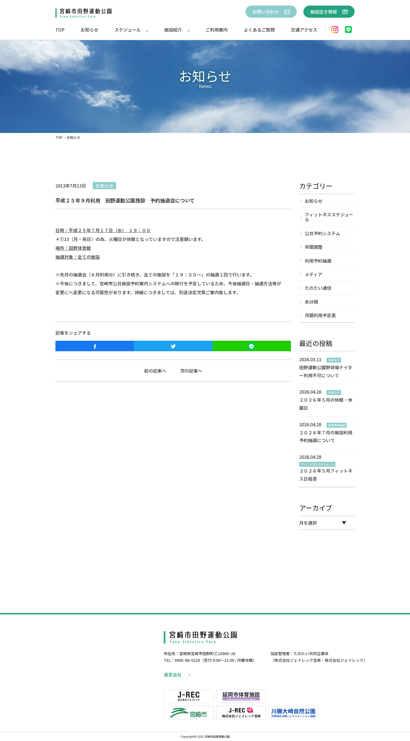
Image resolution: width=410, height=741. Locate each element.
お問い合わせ (271, 11)
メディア (313, 274)
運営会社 (177, 674)
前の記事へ (155, 370)
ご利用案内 (217, 29)
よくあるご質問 (259, 29)
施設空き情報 (329, 11)
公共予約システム (322, 233)
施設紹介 (173, 29)
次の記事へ (191, 370)
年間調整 (313, 246)
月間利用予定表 (320, 315)
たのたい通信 (318, 287)
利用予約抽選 (318, 260)
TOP (60, 29)
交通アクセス (304, 29)
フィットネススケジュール (329, 217)
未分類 (311, 301)
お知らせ (89, 29)
